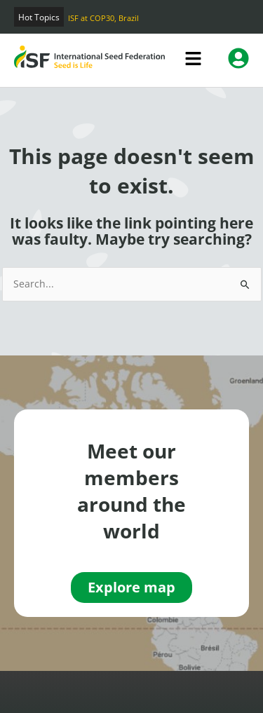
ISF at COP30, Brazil (103, 18)
